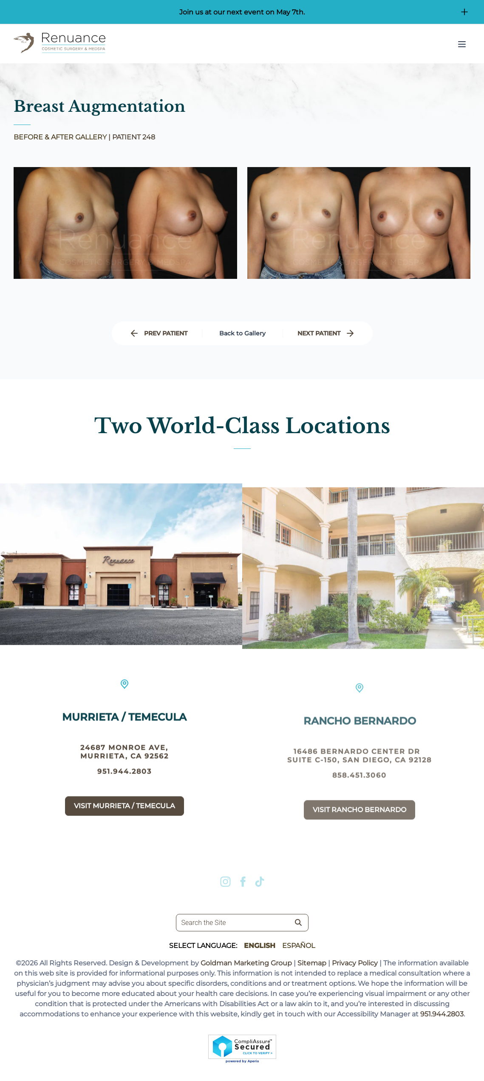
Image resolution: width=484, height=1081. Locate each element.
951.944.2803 (124, 777)
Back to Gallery (242, 333)
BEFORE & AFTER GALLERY (60, 137)
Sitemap (311, 963)
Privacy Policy (355, 963)
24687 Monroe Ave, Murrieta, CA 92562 (124, 757)
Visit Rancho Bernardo (359, 822)
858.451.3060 (359, 788)
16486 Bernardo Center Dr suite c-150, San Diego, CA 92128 (359, 768)
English (259, 946)
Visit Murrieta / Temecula (124, 812)
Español (298, 946)
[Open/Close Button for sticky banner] (464, 12)
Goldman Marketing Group (246, 963)
